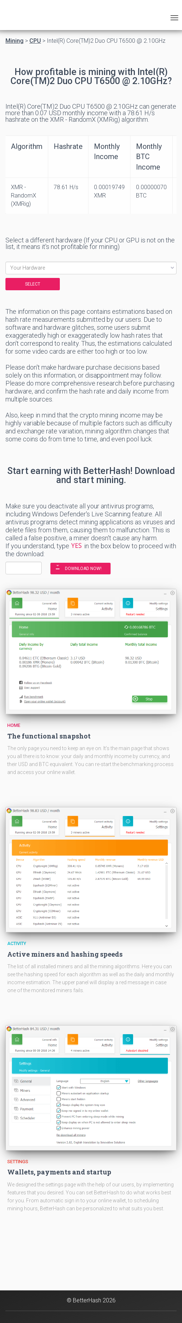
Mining (14, 41)
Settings (17, 1161)
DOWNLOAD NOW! (83, 568)
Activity (16, 943)
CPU (35, 41)
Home (13, 725)
